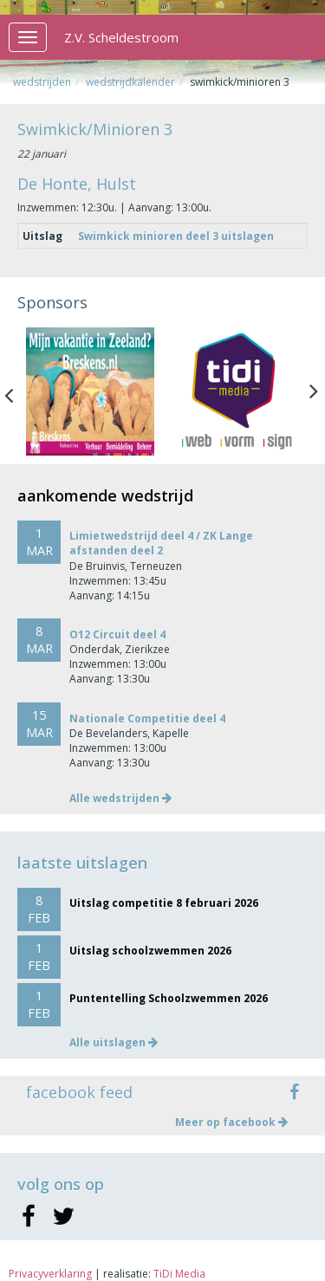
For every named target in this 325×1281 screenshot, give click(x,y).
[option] (90, 391)
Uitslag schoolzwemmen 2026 (150, 950)
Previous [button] (17, 391)
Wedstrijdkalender (130, 81)
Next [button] (313, 391)
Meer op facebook (231, 1122)
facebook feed (79, 1092)
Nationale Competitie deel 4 (147, 718)
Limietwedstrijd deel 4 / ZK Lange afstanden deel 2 (161, 543)
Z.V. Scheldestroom (121, 37)
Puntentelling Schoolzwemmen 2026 (168, 998)
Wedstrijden (42, 81)
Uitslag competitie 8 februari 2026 (163, 903)
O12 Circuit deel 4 (117, 634)
